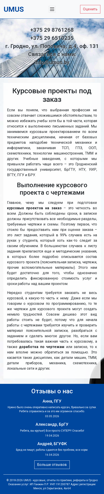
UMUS (27, 480)
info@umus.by (52, 62)
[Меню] (52, 9)
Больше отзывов (52, 464)
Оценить (90, 9)
